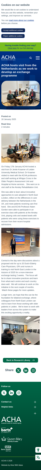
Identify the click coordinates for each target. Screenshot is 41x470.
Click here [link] (12, 48)
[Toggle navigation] (38, 57)
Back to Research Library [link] (18, 360)
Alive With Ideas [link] (16, 465)
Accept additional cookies (13, 30)
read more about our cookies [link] (21, 20)
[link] (38, 450)
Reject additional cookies (13, 36)
